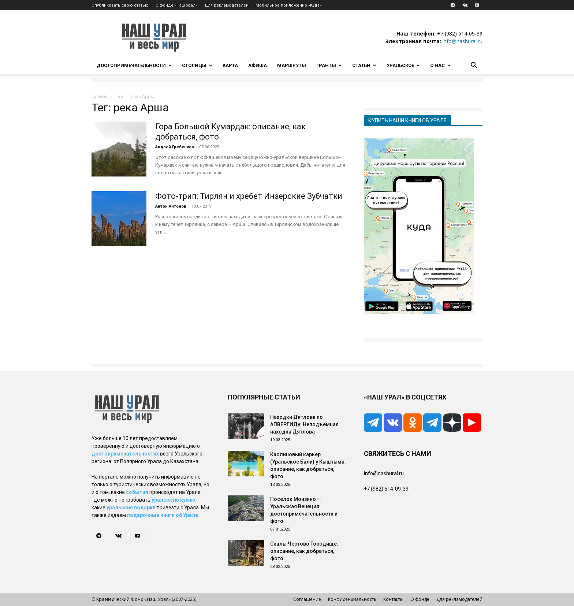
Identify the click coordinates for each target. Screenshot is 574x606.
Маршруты (291, 65)
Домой (99, 96)
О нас (440, 65)
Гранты (329, 65)
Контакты (393, 599)
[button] (473, 66)
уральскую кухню (173, 500)
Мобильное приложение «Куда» (288, 5)
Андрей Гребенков (174, 147)
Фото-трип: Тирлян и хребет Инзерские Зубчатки (248, 196)
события (137, 492)
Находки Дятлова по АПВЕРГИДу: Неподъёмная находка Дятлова (304, 424)
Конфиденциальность (352, 599)
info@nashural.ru (462, 41)
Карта (230, 65)
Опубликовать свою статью (120, 5)
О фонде (419, 599)
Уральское (403, 65)
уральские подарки (131, 507)
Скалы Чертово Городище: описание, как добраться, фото (304, 551)
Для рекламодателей (226, 5)
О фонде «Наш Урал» (176, 5)
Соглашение (307, 599)
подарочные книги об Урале (162, 515)
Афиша (257, 65)
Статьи (364, 65)
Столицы (197, 65)
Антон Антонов (170, 206)
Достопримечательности (134, 65)
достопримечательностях (125, 454)
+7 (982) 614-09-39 (459, 33)
